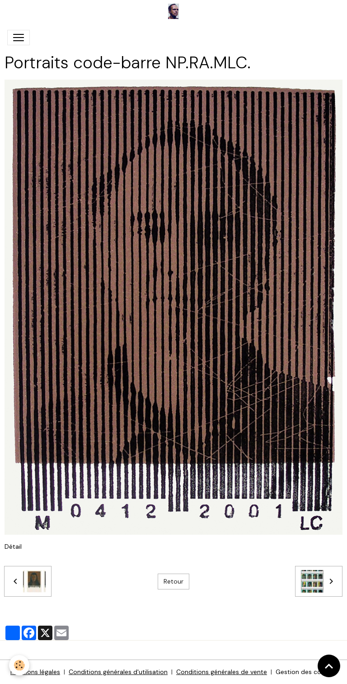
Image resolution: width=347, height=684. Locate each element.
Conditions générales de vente (221, 672)
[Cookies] (19, 665)
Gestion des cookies (306, 672)
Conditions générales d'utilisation (118, 672)
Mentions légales (35, 672)
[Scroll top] (329, 666)
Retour (173, 581)
